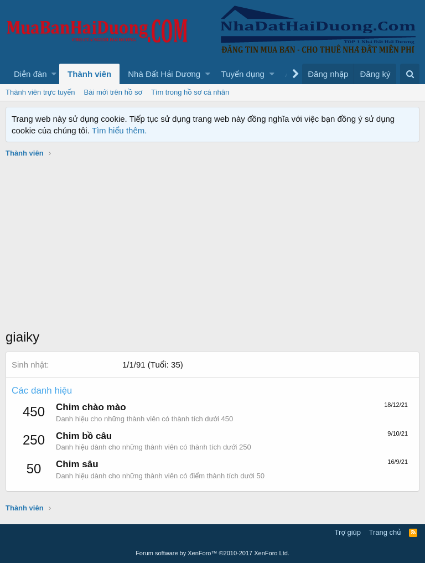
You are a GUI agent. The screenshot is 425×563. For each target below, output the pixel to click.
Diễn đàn (30, 74)
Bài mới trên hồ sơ (113, 92)
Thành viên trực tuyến (40, 92)
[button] (54, 74)
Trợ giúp (348, 532)
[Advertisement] (212, 244)
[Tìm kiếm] (409, 74)
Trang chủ (385, 532)
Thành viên (89, 74)
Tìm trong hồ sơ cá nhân (190, 92)
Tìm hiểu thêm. (119, 130)
